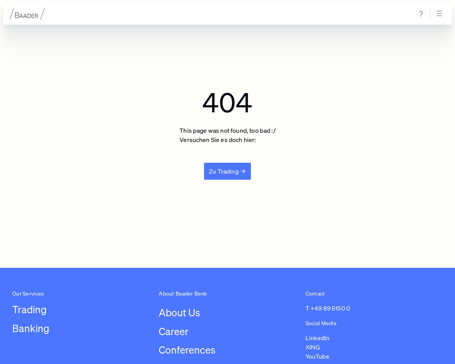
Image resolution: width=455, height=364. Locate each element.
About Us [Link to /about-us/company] (179, 312)
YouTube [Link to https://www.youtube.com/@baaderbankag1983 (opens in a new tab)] (317, 356)
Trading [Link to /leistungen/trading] (29, 309)
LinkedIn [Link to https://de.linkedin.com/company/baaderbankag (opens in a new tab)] (317, 338)
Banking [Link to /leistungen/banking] (30, 328)
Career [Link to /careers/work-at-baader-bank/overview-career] (174, 331)
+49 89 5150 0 (330, 308)
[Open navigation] (440, 13)
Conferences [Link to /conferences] (187, 350)
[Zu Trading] (227, 171)
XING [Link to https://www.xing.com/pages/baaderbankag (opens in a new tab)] (313, 347)
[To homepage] (27, 14)
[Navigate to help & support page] (421, 14)
